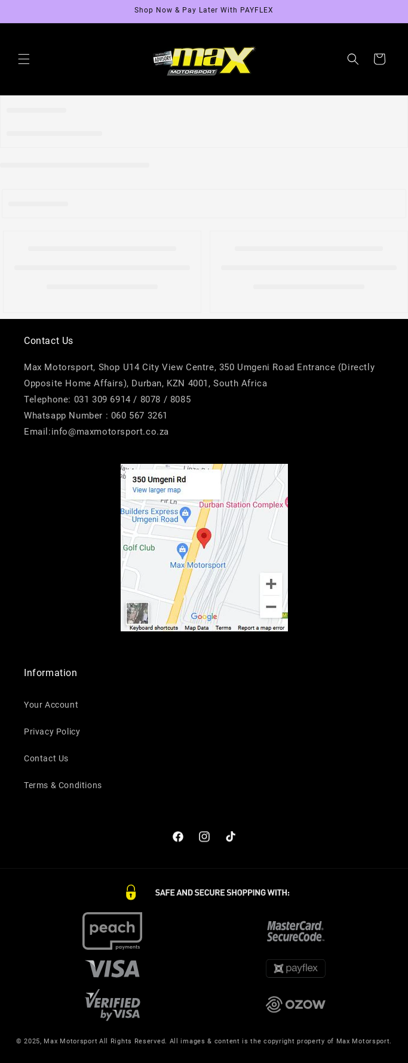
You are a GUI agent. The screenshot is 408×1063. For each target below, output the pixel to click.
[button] (24, 59)
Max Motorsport (70, 1049)
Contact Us (46, 762)
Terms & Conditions (63, 789)
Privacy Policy (52, 735)
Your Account (51, 709)
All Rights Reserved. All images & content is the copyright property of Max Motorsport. (245, 1049)
